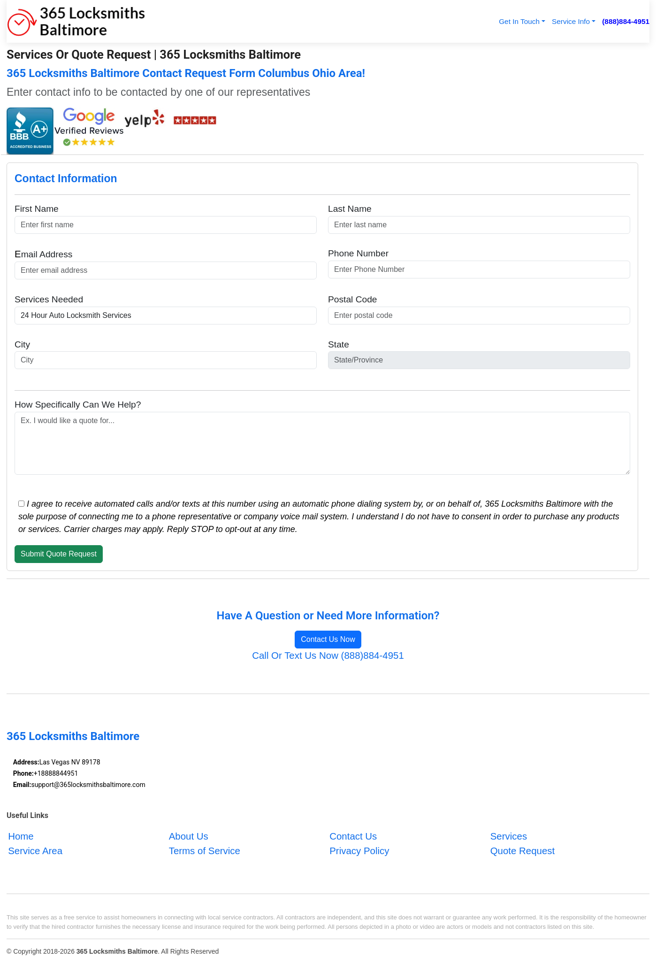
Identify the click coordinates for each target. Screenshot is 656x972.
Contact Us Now (328, 639)
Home (21, 836)
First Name (37, 209)
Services (508, 836)
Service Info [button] (571, 21)
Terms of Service (204, 850)
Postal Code (352, 299)
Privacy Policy (359, 850)
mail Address (44, 253)
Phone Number (358, 253)
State (338, 344)
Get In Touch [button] (519, 21)
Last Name (350, 209)
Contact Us (353, 836)
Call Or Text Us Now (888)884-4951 (328, 655)
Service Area (35, 850)
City (22, 344)
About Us (188, 836)
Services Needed (49, 299)
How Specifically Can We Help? (78, 404)
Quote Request (522, 850)
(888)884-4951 (625, 21)
